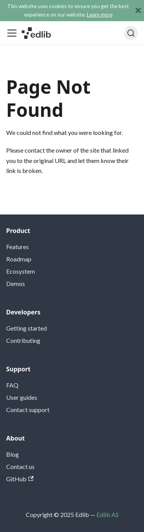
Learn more (100, 15)
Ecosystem (20, 271)
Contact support (28, 409)
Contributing (23, 340)
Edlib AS (107, 514)
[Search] (131, 33)
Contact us (20, 466)
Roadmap (18, 259)
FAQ (12, 385)
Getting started (26, 328)
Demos (15, 283)
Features (17, 246)
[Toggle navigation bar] (12, 33)
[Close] (138, 10)
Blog (12, 454)
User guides (21, 397)
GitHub (19, 478)
